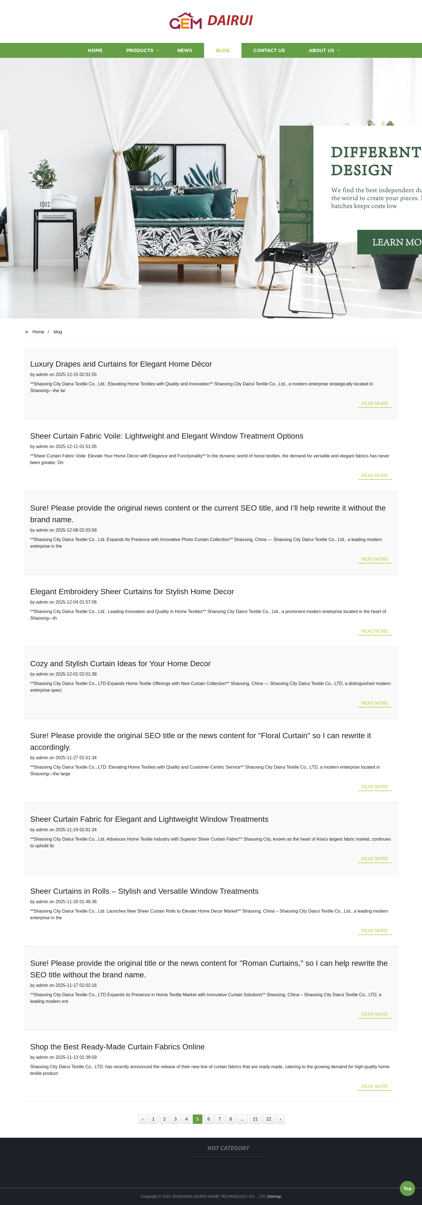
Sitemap (274, 1196)
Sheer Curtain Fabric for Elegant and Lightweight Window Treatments (149, 819)
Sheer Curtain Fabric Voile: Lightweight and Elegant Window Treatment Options (166, 436)
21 (255, 1119)
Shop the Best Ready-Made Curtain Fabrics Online (117, 1046)
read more (374, 403)
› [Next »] (280, 1119)
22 (268, 1119)
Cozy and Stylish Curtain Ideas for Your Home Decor (120, 663)
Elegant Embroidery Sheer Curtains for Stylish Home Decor (132, 591)
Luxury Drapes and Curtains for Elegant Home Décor (121, 364)
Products (139, 50)
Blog (223, 50)
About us (321, 50)
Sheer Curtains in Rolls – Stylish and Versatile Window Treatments (144, 891)
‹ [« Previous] (142, 1119)
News (184, 50)
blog (58, 331)
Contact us (269, 50)
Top (407, 1189)
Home (95, 50)
